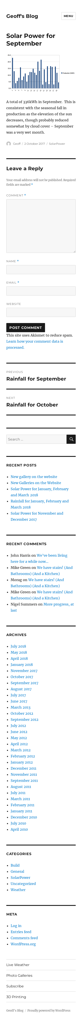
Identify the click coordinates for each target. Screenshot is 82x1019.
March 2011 (20, 799)
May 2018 (19, 652)
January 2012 (22, 762)
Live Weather (17, 965)
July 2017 (18, 695)
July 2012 (18, 725)
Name (12, 261)
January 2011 (21, 811)
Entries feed (21, 932)
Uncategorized (23, 883)
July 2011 (18, 793)
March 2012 (21, 750)
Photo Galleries (19, 975)
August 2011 (21, 786)
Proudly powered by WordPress (48, 1010)
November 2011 (24, 774)
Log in (16, 926)
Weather (18, 890)
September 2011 (24, 780)
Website (13, 304)
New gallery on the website (34, 477)
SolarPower (57, 143)
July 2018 (18, 646)
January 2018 (22, 664)
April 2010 (19, 829)
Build (15, 865)
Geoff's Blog (22, 16)
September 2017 (24, 683)
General (17, 871)
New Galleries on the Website (36, 483)
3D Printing (16, 997)
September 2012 (24, 719)
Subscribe (15, 986)
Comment (16, 195)
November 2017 (24, 671)
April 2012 (19, 744)
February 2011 (22, 805)
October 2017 (22, 677)
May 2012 (19, 738)
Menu (68, 16)
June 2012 (19, 732)
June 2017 (19, 701)
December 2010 (24, 817)
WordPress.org (23, 944)
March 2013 (20, 707)
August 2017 (21, 689)
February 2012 (23, 756)
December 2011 (23, 768)
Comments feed (24, 938)
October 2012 (22, 713)
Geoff (16, 143)
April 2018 (19, 658)
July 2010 (18, 823)
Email (12, 282)
